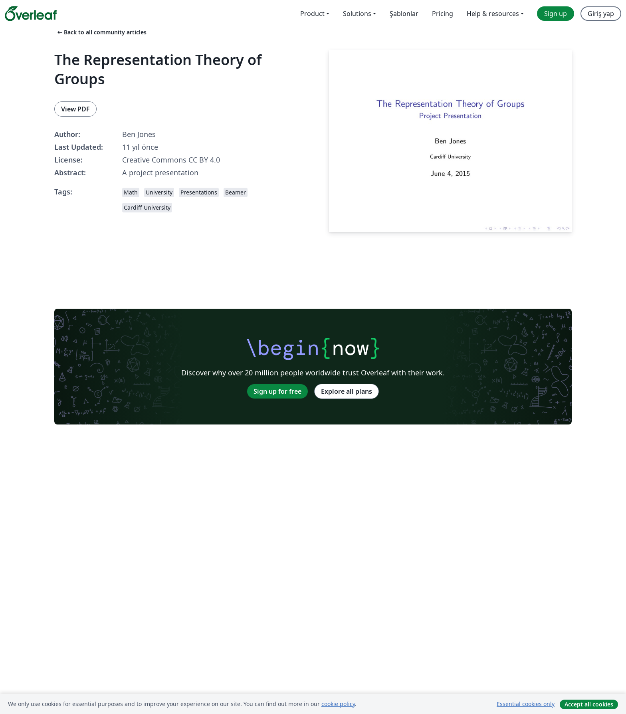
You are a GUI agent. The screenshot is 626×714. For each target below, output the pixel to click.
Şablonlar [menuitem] (404, 13)
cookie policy (338, 704)
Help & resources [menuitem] (493, 13)
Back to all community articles (101, 32)
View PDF (75, 109)
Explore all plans (346, 391)
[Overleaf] (31, 13)
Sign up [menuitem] (555, 13)
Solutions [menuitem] (357, 13)
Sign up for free (277, 391)
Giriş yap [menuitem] (601, 13)
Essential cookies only (526, 704)
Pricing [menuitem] (442, 13)
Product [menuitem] (312, 13)
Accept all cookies (589, 704)
